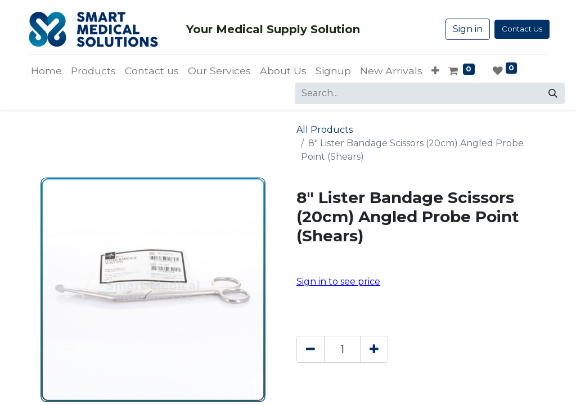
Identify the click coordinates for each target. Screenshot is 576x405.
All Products (324, 129)
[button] (435, 71)
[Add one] (374, 349)
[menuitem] (46, 71)
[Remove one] (310, 349)
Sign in (468, 29)
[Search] (553, 93)
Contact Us (522, 28)
